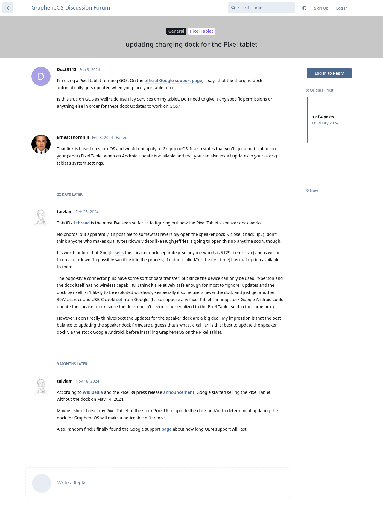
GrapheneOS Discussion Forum (70, 7)
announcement (178, 392)
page (167, 429)
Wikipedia (93, 392)
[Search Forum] (261, 7)
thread (83, 223)
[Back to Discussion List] (7, 7)
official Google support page (173, 80)
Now (312, 190)
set (119, 299)
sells (119, 252)
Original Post (319, 90)
